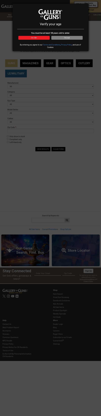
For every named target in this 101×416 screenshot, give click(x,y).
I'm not (67, 38)
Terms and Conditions (51, 45)
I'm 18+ (34, 38)
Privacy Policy (66, 45)
